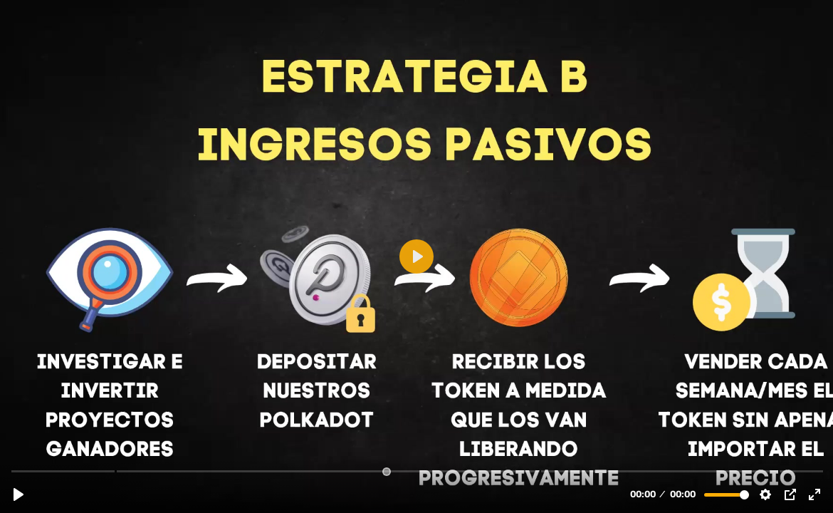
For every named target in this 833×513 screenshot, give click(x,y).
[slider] (418, 470)
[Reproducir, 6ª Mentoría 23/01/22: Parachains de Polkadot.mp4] (18, 494)
